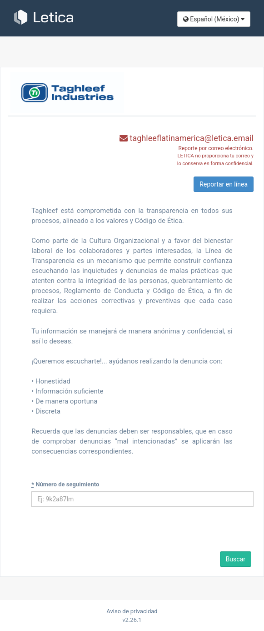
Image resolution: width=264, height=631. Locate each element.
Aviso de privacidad (131, 611)
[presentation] (93, 532)
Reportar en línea (223, 184)
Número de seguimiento (65, 484)
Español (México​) (213, 19)
